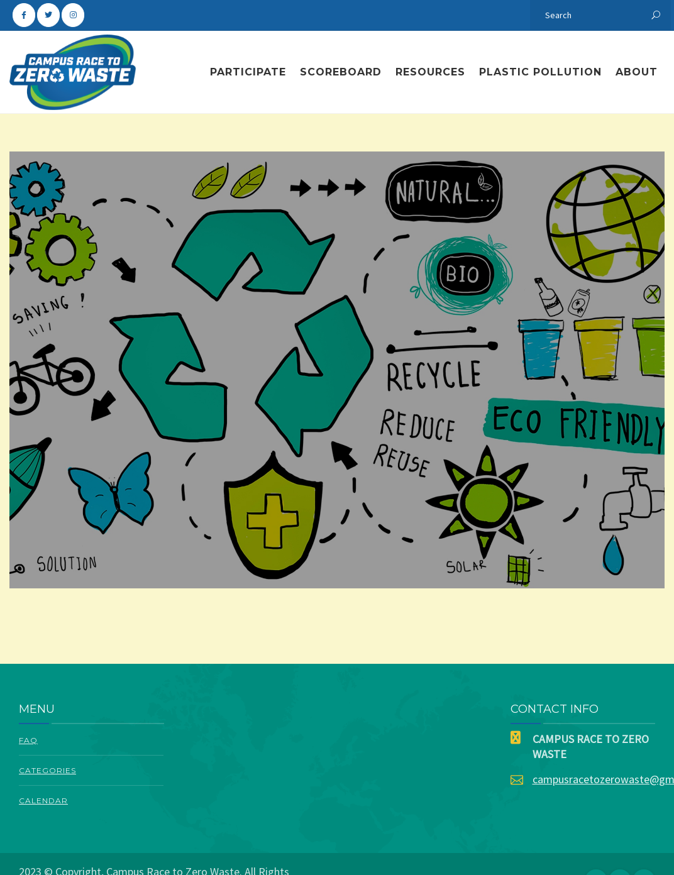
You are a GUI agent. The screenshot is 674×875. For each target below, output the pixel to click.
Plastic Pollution (540, 72)
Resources (430, 72)
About (637, 72)
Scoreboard (341, 72)
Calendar (43, 800)
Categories (47, 770)
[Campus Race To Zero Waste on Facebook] (24, 15)
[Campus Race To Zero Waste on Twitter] (48, 15)
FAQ (28, 740)
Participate (248, 72)
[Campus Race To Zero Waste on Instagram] (73, 15)
